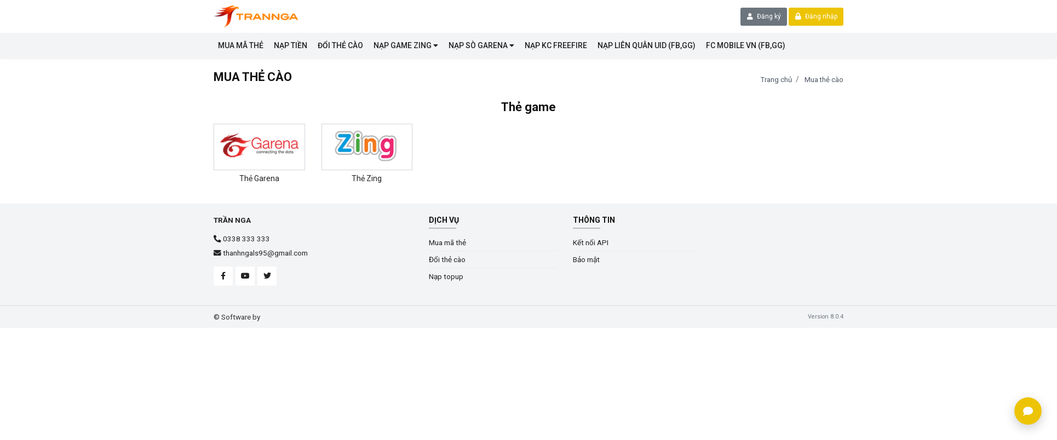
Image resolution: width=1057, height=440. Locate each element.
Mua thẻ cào (824, 80)
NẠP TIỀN (290, 45)
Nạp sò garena (481, 45)
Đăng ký (764, 16)
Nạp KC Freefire (556, 45)
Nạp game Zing (406, 45)
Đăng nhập (816, 16)
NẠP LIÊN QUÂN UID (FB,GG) (647, 45)
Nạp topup (446, 276)
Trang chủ (776, 80)
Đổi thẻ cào (340, 45)
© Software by (237, 316)
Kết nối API (590, 242)
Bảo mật (586, 259)
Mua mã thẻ (240, 45)
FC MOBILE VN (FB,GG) (745, 45)
